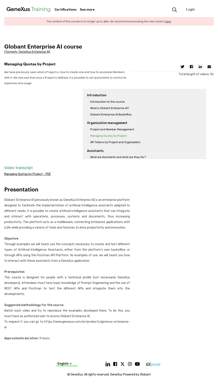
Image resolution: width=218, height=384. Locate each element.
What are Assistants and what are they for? (118, 157)
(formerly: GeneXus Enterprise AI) (27, 52)
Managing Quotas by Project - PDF (27, 174)
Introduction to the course (107, 101)
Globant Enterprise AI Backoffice (111, 114)
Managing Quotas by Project (108, 135)
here (168, 21)
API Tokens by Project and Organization (115, 142)
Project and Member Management (112, 129)
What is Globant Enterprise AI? (109, 108)
